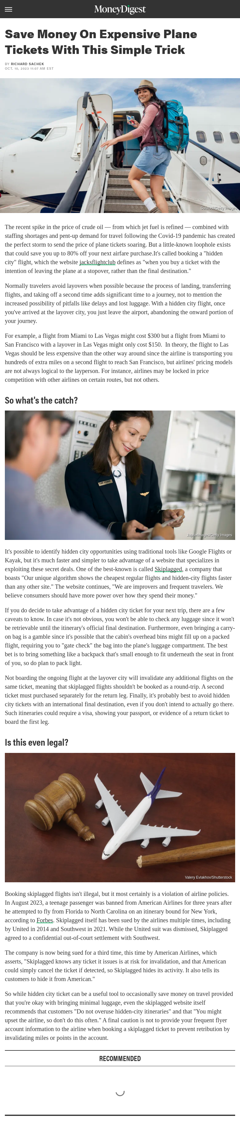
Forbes (44, 920)
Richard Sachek (27, 64)
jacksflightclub (97, 262)
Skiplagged (168, 569)
